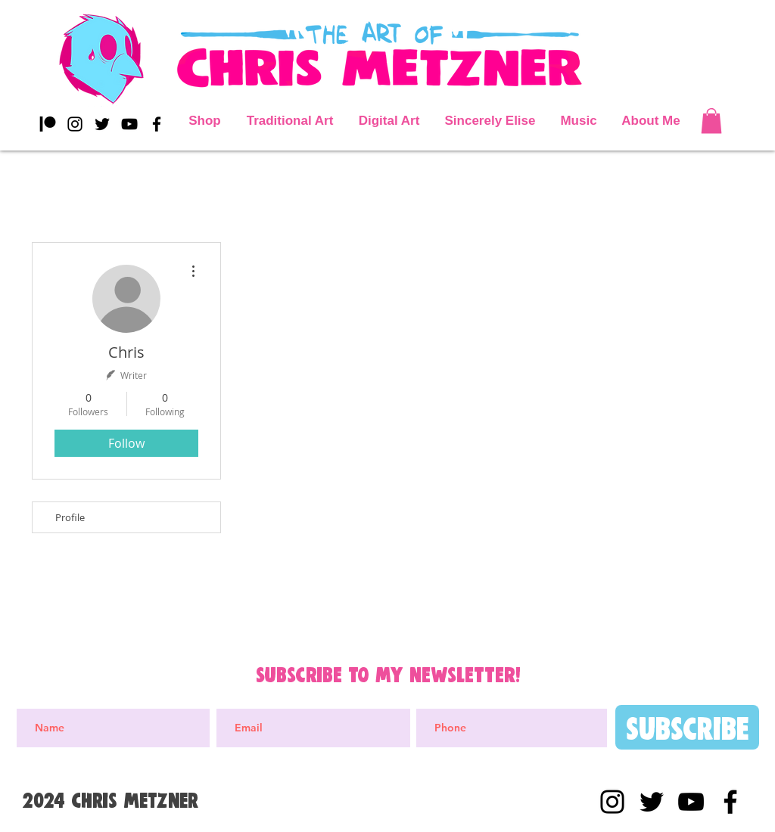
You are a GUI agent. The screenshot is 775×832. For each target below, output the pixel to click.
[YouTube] (129, 124)
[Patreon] (48, 124)
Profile (70, 517)
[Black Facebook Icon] (157, 124)
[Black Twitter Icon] (102, 124)
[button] (711, 120)
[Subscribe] (687, 727)
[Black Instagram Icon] (75, 124)
